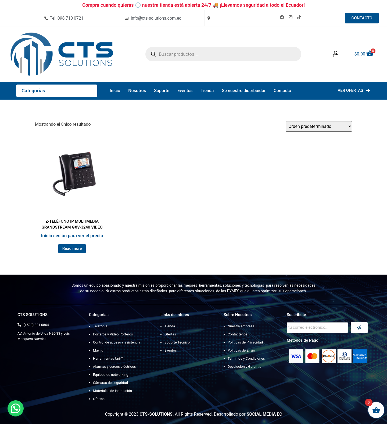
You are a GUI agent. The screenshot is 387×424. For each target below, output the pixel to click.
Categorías (33, 90)
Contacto (282, 90)
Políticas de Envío (241, 350)
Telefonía (100, 326)
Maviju (98, 350)
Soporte (161, 90)
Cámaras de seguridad (110, 383)
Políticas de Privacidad (245, 342)
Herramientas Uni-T (108, 358)
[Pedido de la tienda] (319, 126)
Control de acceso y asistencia (116, 342)
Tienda (207, 90)
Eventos (185, 90)
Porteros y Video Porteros (113, 334)
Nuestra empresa (241, 326)
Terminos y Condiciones (246, 358)
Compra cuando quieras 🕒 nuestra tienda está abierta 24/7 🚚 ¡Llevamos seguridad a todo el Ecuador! (193, 5)
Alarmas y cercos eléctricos (114, 367)
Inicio (115, 90)
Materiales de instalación (112, 391)
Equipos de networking (110, 375)
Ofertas (99, 399)
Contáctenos (238, 334)
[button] (16, 408)
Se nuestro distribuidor (244, 90)
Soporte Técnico (177, 342)
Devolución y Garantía (244, 367)
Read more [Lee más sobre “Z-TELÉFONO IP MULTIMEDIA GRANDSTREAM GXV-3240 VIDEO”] (72, 248)
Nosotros (137, 90)
